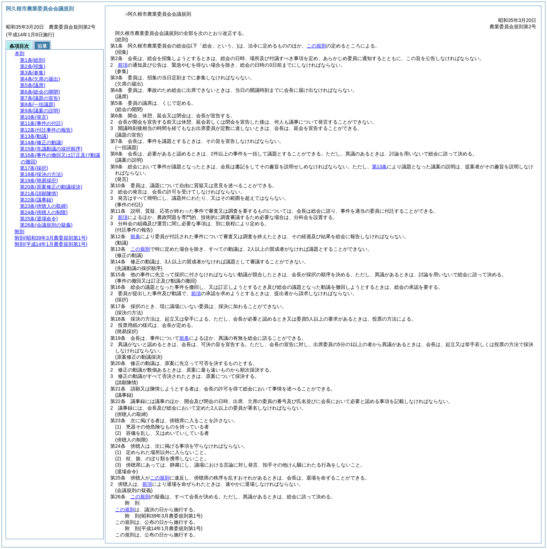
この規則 (316, 46)
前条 (135, 236)
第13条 (379, 166)
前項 (123, 65)
